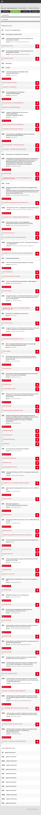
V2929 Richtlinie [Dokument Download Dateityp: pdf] (6, 443)
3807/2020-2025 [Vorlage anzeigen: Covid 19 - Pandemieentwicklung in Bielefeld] (7, 268)
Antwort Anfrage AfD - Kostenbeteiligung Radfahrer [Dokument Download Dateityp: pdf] (13, 102)
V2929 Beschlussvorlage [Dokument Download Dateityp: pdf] (8, 430)
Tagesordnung (15, 11)
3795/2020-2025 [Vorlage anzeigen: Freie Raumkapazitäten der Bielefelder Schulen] (7, 78)
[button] (37, 46)
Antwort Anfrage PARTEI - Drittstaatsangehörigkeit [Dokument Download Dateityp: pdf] (13, 124)
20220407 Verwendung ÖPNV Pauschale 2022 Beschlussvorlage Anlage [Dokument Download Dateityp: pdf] (17, 534)
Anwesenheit (35, 11)
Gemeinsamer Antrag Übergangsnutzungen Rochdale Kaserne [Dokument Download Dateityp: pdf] (15, 202)
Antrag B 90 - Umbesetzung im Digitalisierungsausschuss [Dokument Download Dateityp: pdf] (14, 690)
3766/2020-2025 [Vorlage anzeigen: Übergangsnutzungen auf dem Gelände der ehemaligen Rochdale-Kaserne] (7, 198)
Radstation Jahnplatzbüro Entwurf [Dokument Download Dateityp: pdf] (10, 466)
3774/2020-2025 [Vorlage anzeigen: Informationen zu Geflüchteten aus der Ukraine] (7, 319)
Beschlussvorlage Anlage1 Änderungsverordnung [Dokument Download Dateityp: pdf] (13, 410)
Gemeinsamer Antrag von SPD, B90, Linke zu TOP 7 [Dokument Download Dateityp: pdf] (13, 338)
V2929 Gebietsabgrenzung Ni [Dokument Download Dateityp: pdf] (9, 439)
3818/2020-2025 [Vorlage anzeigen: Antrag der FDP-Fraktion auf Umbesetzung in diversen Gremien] (7, 720)
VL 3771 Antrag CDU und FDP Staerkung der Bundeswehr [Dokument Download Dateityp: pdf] (14, 237)
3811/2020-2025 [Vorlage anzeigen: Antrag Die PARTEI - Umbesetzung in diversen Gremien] (7, 704)
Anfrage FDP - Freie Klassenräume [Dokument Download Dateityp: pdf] (10, 86)
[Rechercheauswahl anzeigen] (2, 6)
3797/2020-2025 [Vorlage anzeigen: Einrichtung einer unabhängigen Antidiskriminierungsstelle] (7, 141)
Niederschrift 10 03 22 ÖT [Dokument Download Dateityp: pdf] (8, 58)
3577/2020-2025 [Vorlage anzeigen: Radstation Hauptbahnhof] (7, 510)
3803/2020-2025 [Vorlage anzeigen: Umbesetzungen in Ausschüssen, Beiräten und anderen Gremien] (7, 687)
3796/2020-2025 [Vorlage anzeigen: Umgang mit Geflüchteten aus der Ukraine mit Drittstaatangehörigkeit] (7, 120)
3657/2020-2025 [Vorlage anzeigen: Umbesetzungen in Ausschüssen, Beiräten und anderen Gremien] (7, 632)
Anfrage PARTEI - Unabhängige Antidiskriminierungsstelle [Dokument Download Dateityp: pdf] (14, 149)
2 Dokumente (5, 19)
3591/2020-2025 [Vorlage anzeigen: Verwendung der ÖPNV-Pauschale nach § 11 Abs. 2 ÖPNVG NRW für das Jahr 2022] (7, 526)
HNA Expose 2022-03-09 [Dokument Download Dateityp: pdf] (8, 553)
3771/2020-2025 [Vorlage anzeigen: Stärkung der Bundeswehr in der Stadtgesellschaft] (7, 229)
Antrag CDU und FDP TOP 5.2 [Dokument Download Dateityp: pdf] (9, 232)
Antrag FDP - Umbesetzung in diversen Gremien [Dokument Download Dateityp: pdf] (12, 723)
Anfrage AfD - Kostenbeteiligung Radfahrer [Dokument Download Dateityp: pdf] (11, 107)
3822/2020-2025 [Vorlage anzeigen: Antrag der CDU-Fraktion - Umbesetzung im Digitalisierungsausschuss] (7, 737)
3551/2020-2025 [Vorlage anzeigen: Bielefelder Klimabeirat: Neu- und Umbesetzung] (7, 600)
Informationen (6, 11)
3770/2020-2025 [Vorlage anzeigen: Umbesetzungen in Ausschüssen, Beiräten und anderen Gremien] (7, 669)
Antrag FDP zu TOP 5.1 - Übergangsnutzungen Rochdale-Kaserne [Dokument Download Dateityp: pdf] (16, 217)
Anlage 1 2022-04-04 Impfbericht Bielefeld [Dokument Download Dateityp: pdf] (11, 276)
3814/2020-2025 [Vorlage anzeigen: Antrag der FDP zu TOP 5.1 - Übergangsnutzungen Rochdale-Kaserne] (7, 213)
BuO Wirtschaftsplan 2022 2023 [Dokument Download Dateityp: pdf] (9, 388)
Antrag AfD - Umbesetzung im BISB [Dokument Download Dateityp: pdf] (10, 673)
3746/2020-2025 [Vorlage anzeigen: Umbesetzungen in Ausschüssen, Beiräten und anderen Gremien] (7, 648)
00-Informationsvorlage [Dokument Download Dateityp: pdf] (8, 271)
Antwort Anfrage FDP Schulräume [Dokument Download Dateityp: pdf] (9, 82)
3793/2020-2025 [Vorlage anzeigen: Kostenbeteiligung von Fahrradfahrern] (7, 99)
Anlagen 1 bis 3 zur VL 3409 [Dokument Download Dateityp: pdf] (8, 574)
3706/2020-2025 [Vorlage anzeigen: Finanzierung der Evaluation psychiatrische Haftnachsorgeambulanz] (7, 545)
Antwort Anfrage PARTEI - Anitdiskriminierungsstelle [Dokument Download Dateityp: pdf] (13, 144)
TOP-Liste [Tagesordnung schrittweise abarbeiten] (25, 11)
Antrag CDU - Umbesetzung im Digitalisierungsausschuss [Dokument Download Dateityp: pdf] (14, 741)
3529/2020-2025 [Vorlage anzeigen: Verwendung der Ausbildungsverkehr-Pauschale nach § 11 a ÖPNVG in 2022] (7, 494)
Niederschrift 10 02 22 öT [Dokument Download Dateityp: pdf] (8, 45)
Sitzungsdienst (34, 809)
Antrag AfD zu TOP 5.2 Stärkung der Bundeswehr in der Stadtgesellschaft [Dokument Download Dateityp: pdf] (17, 253)
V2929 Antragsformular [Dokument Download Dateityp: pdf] (7, 434)
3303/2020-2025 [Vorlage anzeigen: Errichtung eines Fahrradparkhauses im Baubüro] (7, 454)
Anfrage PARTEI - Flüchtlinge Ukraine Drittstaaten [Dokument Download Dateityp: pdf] (13, 128)
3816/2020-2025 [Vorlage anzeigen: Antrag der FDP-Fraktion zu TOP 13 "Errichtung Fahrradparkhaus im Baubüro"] (7, 479)
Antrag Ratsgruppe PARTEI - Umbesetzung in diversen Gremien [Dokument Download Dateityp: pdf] (15, 708)
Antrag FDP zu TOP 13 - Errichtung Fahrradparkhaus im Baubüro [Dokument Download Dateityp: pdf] (16, 482)
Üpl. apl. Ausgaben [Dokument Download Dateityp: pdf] (6, 351)
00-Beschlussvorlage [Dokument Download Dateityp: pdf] (7, 173)
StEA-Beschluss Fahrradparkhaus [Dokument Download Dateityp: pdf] (9, 458)
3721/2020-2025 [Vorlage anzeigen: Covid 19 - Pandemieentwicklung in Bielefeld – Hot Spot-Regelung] (7, 286)
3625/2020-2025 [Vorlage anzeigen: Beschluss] (7, 586)
